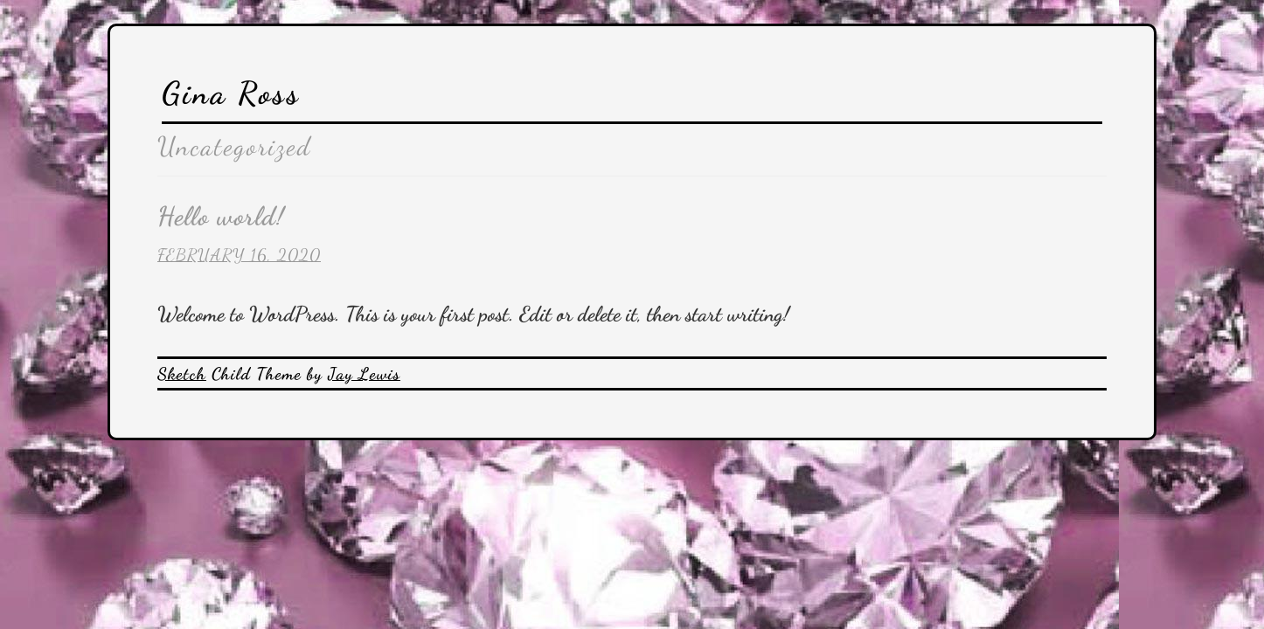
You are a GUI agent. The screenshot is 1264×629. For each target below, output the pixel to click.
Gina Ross (231, 93)
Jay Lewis (364, 373)
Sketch (181, 373)
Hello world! (221, 216)
